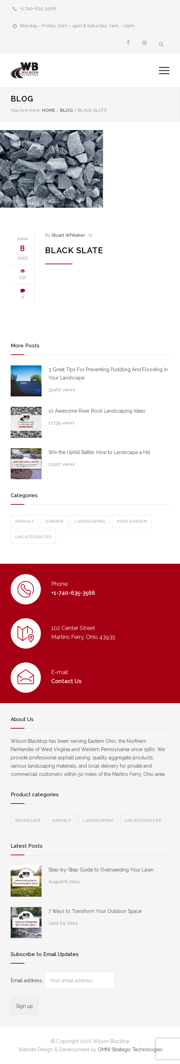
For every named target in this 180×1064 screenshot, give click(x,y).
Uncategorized (33, 537)
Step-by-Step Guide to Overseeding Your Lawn (101, 870)
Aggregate (28, 820)
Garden (55, 521)
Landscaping (90, 521)
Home (48, 110)
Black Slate (74, 250)
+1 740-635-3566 (38, 8)
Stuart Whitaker (68, 235)
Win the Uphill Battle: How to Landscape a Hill (99, 452)
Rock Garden (132, 521)
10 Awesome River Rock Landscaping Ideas (96, 411)
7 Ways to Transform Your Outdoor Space (95, 911)
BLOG (22, 98)
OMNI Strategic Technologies (130, 1049)
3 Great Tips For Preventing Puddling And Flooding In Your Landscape (108, 374)
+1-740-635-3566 (73, 593)
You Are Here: (26, 110)
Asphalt (24, 521)
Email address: (27, 980)
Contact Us (66, 681)
